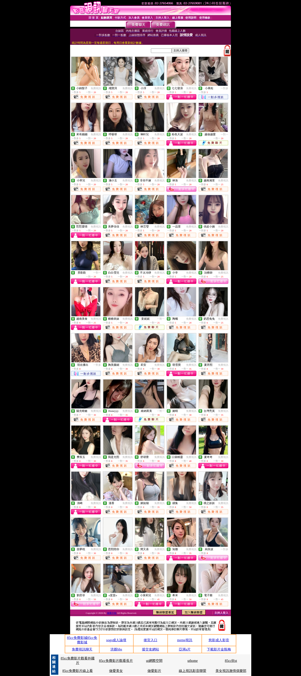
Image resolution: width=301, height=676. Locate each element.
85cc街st (231, 660)
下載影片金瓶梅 (219, 649)
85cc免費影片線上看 (77, 671)
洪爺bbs (116, 649)
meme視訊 (184, 640)
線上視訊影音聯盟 (192, 671)
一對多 (224, 88)
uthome (192, 660)
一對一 (224, 134)
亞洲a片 (185, 649)
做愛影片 (154, 671)
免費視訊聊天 (82, 649)
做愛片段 (112, 613)
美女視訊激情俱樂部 (230, 671)
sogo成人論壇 (116, 640)
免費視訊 (96, 88)
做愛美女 (116, 671)
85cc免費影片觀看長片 (116, 660)
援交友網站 (150, 649)
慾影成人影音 (219, 640)
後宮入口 (150, 640)
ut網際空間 (154, 660)
